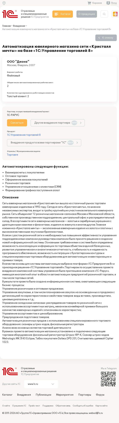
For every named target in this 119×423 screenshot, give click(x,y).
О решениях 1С (19, 406)
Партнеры (84, 394)
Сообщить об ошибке (83, 406)
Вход (114, 3)
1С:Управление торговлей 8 (24, 134)
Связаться (17, 122)
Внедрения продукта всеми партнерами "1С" (42, 142)
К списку (107, 37)
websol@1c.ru (96, 413)
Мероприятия (64, 394)
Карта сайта (101, 406)
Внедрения (19, 26)
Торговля (12, 154)
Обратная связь (63, 406)
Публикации (43, 394)
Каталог (7, 394)
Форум (100, 394)
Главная (6, 26)
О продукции (86, 14)
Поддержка (47, 406)
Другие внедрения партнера (55, 122)
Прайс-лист (34, 406)
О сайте (6, 406)
